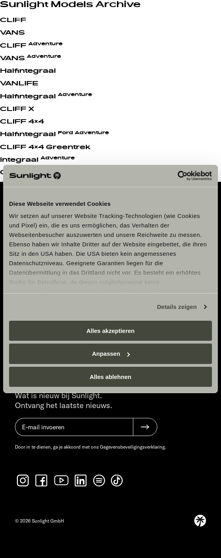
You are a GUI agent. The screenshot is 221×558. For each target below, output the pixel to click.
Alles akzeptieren (111, 330)
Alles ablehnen (110, 376)
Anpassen (111, 353)
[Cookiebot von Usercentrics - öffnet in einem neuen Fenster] (177, 176)
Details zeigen (177, 306)
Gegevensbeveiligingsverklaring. (133, 447)
